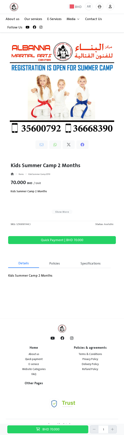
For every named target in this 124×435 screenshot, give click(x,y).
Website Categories (34, 369)
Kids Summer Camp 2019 (39, 174)
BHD (47, 429)
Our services (33, 19)
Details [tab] (23, 263)
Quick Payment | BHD (62, 240)
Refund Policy (90, 369)
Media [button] (73, 19)
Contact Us (93, 19)
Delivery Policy (90, 364)
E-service (34, 364)
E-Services (54, 19)
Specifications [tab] (91, 263)
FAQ (34, 374)
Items (21, 174)
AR (89, 6)
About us (12, 19)
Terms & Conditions (90, 354)
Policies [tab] (54, 263)
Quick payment (34, 359)
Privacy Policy (90, 359)
